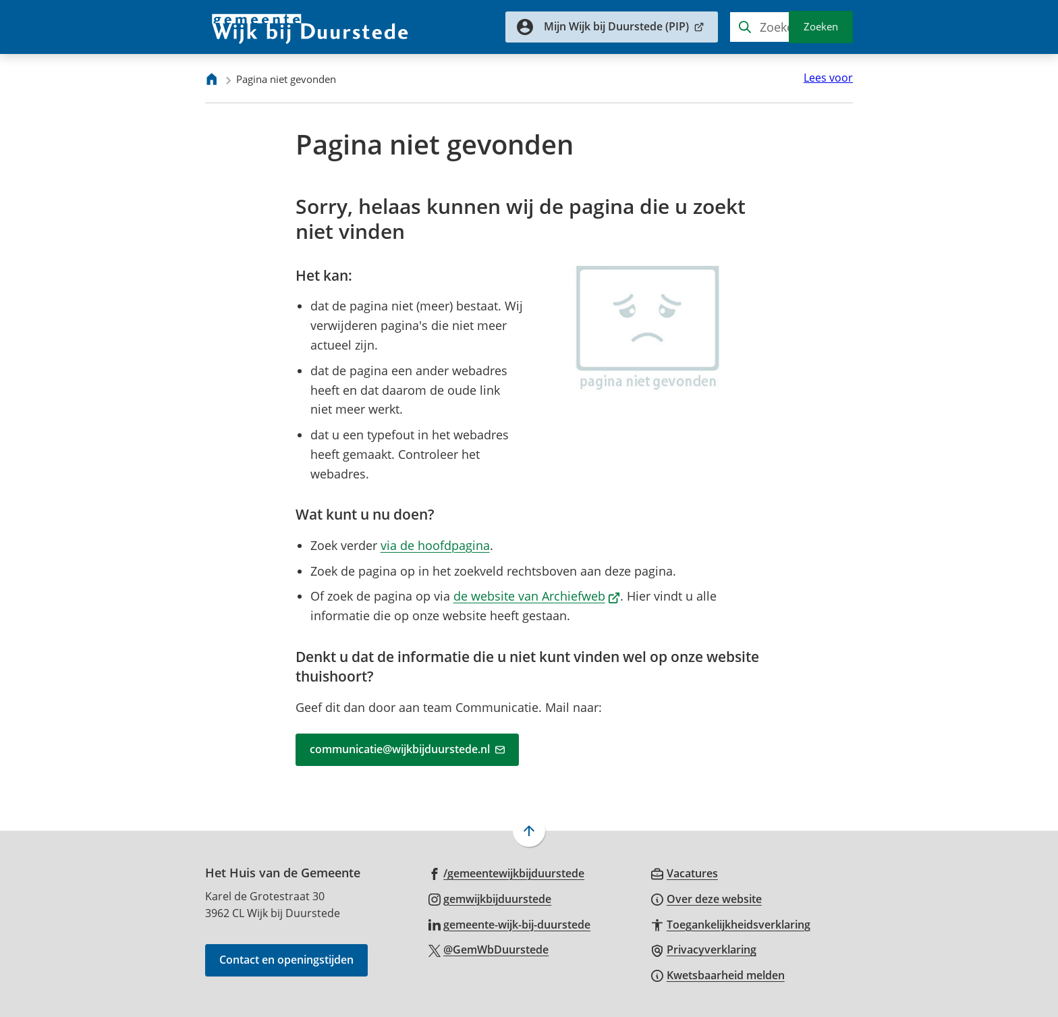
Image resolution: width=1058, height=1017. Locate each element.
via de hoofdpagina (435, 545)
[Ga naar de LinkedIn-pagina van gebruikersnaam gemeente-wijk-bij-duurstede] (509, 924)
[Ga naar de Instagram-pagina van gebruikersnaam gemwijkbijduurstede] (490, 898)
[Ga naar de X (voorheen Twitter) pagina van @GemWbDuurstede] (488, 949)
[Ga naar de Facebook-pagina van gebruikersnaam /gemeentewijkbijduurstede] (506, 872)
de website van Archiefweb (537, 596)
